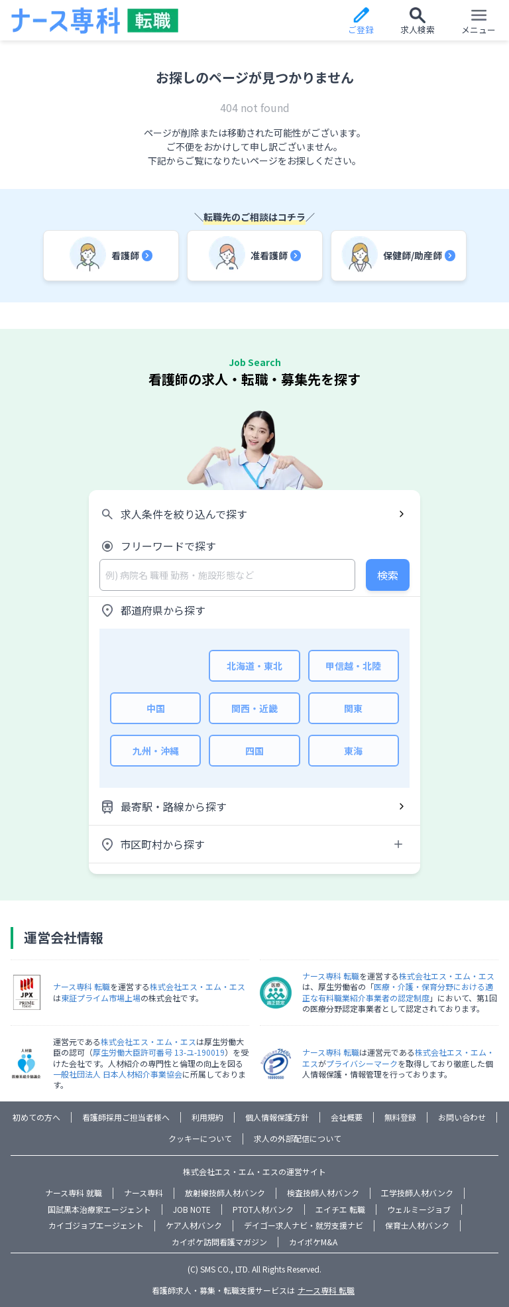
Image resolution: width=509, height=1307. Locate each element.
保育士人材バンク (417, 1225)
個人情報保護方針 (277, 1117)
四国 (254, 750)
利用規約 (207, 1117)
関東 (353, 708)
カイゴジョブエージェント (96, 1225)
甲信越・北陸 (353, 665)
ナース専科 (143, 1192)
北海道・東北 (254, 665)
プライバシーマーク (362, 1063)
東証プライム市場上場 (101, 997)
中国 (155, 708)
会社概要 (347, 1117)
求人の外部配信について (297, 1138)
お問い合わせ (462, 1117)
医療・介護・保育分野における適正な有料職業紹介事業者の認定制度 (397, 992)
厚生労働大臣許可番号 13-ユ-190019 (159, 1052)
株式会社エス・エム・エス (197, 986)
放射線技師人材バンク (225, 1192)
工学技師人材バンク (417, 1192)
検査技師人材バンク (323, 1192)
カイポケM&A (313, 1241)
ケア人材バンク (194, 1225)
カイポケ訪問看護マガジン (219, 1241)
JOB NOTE (192, 1209)
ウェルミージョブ (419, 1209)
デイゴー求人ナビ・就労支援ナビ (303, 1225)
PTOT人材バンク (263, 1209)
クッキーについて (200, 1138)
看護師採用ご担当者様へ (126, 1117)
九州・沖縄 (156, 750)
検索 (387, 575)
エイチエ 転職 (340, 1209)
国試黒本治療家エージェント (99, 1209)
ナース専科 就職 (73, 1192)
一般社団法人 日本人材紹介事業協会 (117, 1074)
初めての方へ (36, 1117)
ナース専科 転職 (81, 986)
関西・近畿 (254, 708)
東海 (353, 750)
